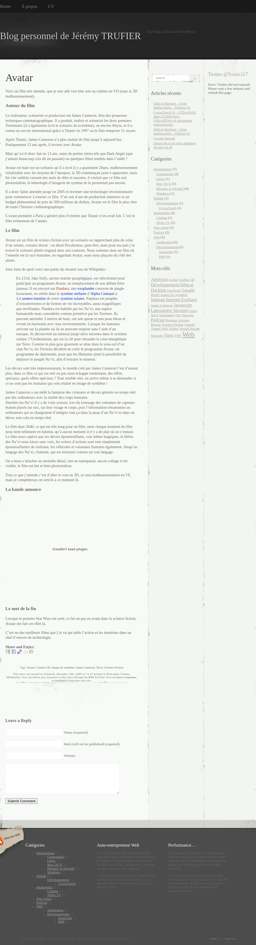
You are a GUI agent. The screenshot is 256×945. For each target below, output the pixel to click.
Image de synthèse (63, 667)
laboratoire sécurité (169, 310)
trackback (61, 680)
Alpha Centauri (102, 293)
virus (169, 335)
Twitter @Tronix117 (228, 74)
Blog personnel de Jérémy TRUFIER (70, 36)
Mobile (159, 198)
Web (157, 237)
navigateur (166, 315)
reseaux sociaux (177, 320)
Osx (178, 315)
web (188, 334)
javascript (183, 305)
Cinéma (161, 218)
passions (188, 315)
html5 (155, 295)
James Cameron (85, 667)
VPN (177, 336)
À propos (29, 6)
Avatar (31, 667)
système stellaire (74, 293)
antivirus (159, 279)
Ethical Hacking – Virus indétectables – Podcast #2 (172, 105)
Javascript (166, 252)
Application (164, 242)
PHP (162, 257)
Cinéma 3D (43, 667)
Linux (160, 179)
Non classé (161, 227)
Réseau (156, 325)
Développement (167, 203)
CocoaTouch (168, 208)
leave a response (126, 677)
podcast (158, 319)
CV (51, 6)
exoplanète (86, 288)
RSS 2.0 (93, 677)
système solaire (72, 298)
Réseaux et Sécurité (170, 189)
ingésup (158, 299)
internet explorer (181, 299)
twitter (173, 329)
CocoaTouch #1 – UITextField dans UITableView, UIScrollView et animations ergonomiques (175, 119)
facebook (174, 290)
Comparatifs (164, 174)
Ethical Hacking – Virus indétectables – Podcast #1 (172, 131)
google (188, 290)
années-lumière (34, 298)
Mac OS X (163, 184)
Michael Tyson (230, 939)
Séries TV (163, 223)
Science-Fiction (113, 667)
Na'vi (100, 667)
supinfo (189, 325)
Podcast (159, 232)
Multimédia (162, 213)
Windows (162, 193)
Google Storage (164, 138)
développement (165, 284)
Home (5, 6)
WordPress (214, 939)
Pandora (62, 288)
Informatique (163, 169)
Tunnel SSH (159, 329)
